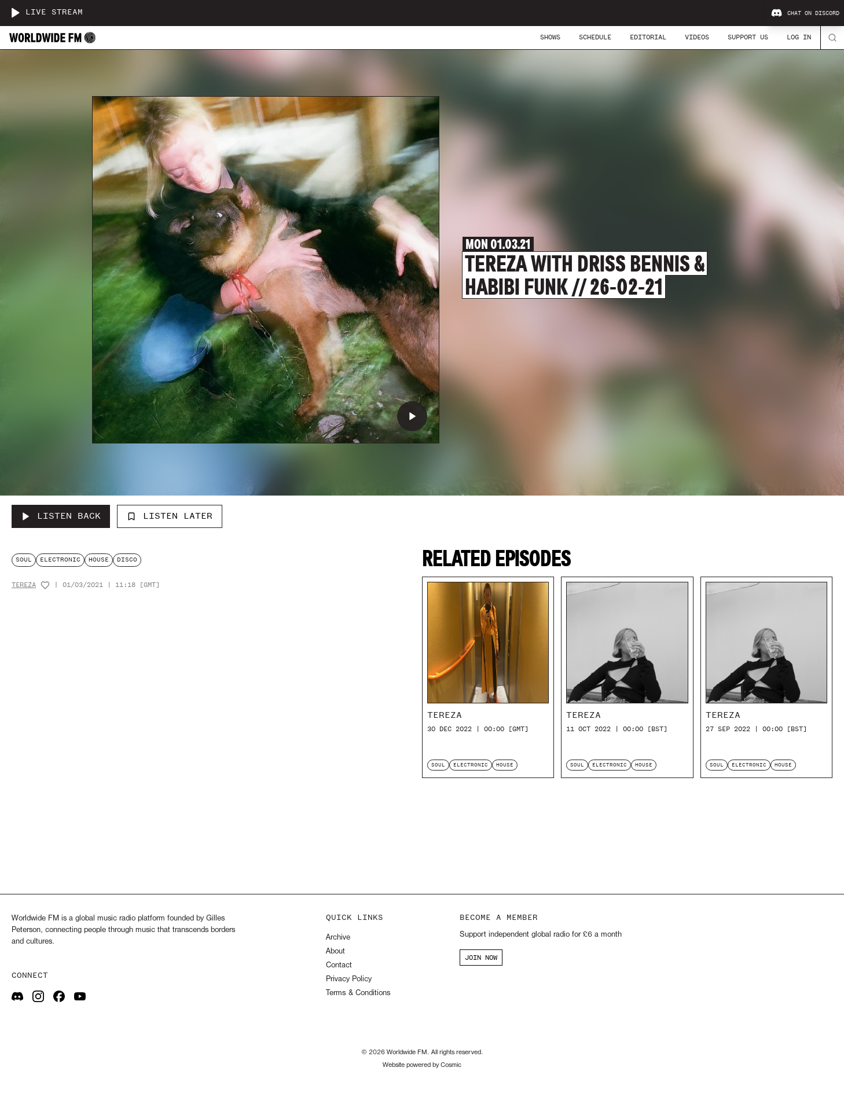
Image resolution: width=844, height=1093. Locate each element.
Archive (338, 937)
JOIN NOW (481, 957)
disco (127, 559)
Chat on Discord (805, 13)
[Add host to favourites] (45, 585)
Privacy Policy (349, 979)
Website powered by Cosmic (422, 1065)
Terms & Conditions (358, 993)
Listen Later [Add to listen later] (169, 516)
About (335, 951)
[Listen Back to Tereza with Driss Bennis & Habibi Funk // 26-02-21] (61, 516)
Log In (799, 37)
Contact (339, 965)
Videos (697, 37)
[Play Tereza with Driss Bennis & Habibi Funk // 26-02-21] (412, 416)
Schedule (595, 37)
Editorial (648, 37)
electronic (60, 559)
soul (24, 559)
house (99, 559)
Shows (550, 37)
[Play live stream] (15, 13)
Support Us (748, 37)
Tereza (24, 585)
